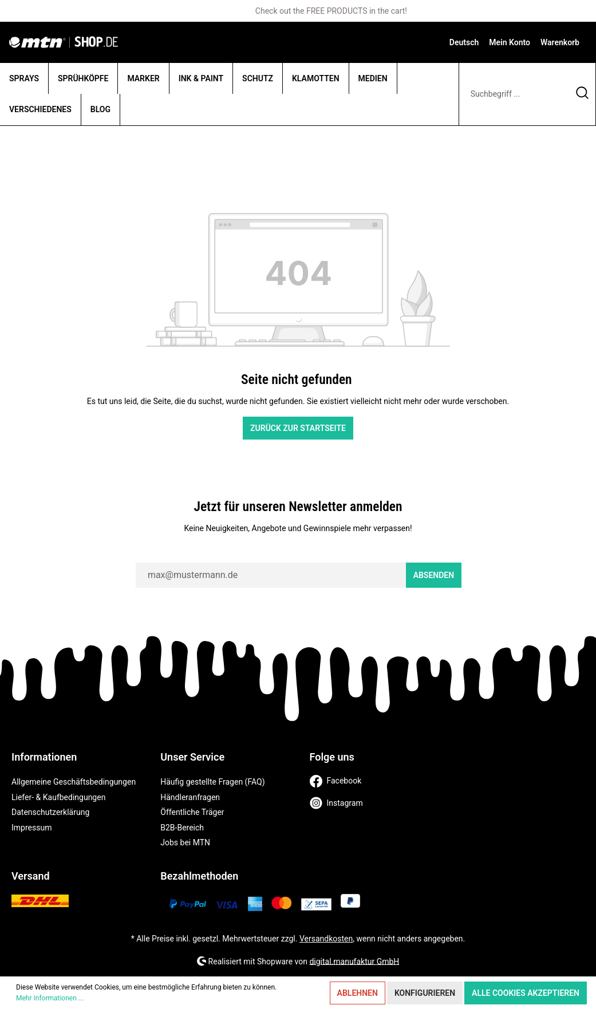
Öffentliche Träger (192, 812)
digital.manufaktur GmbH (354, 961)
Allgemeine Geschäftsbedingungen (73, 781)
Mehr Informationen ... (50, 998)
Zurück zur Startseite (298, 428)
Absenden (434, 575)
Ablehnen (357, 993)
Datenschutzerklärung (50, 812)
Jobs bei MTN (185, 842)
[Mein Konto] (509, 42)
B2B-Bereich (182, 827)
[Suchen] (582, 94)
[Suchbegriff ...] (514, 94)
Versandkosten (326, 938)
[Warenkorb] (560, 42)
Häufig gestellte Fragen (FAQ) (212, 781)
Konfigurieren (424, 993)
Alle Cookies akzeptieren (525, 993)
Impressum (31, 827)
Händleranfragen (190, 797)
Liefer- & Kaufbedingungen (58, 797)
